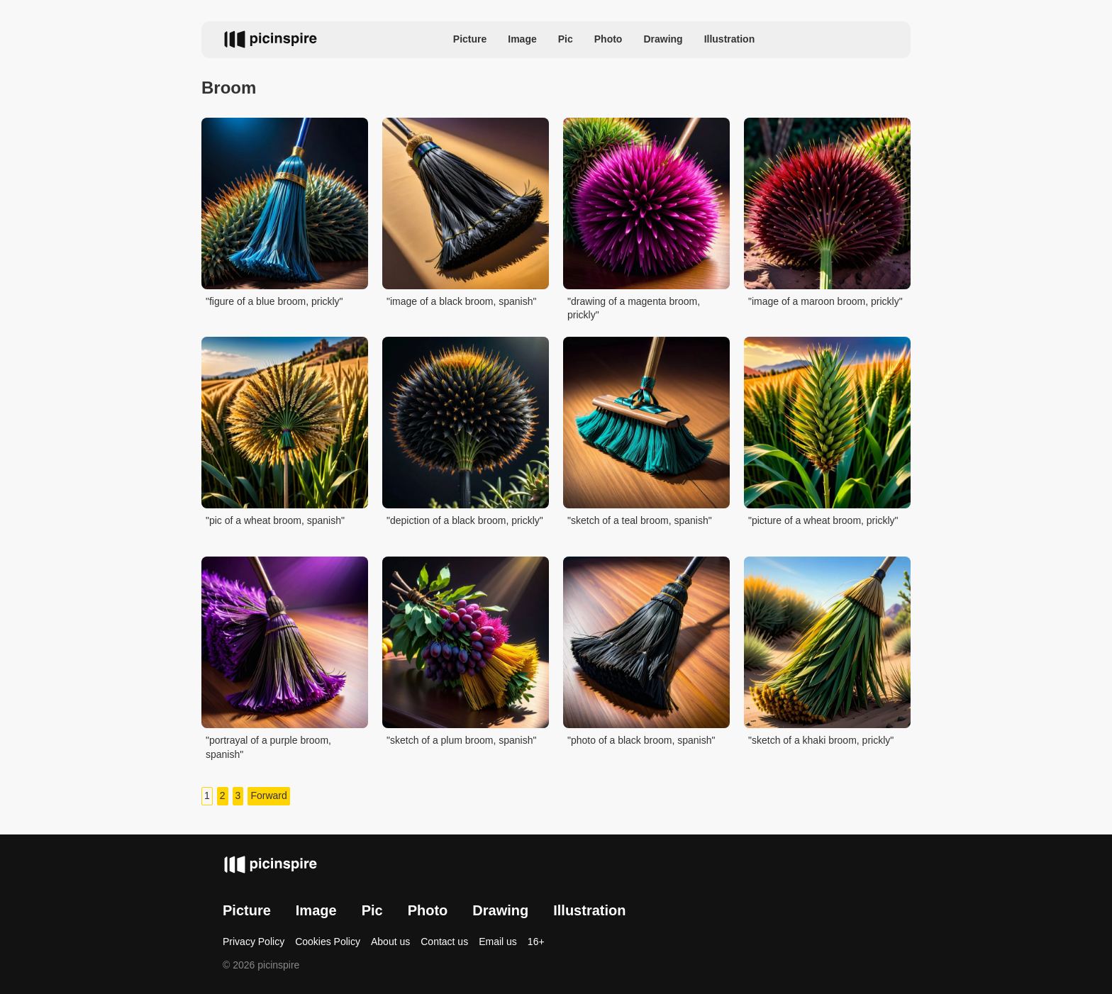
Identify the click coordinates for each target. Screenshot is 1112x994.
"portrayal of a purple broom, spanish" (268, 747)
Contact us (444, 941)
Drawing (662, 39)
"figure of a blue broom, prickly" (274, 301)
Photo (608, 39)
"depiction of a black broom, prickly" (465, 520)
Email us (498, 941)
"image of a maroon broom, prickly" (825, 301)
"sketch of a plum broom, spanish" (461, 740)
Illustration (729, 39)
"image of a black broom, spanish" (462, 301)
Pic (565, 39)
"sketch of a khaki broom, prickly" (821, 740)
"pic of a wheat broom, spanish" (275, 520)
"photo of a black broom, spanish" (641, 740)
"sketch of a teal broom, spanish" (639, 520)
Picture (469, 39)
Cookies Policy (327, 941)
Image (522, 39)
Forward (268, 795)
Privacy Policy (253, 941)
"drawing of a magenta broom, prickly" (633, 308)
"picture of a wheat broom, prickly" (823, 520)
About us (390, 941)
